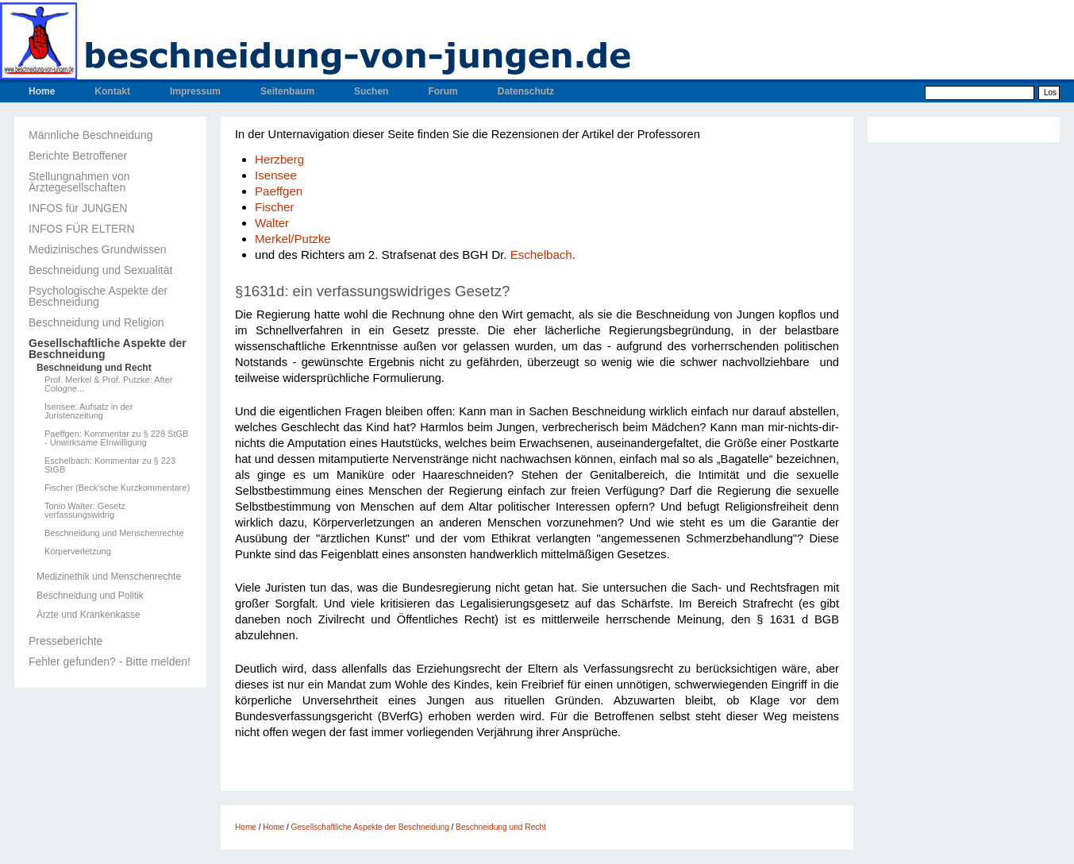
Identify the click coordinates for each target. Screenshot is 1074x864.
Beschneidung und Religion (96, 322)
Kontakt (112, 91)
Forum (442, 91)
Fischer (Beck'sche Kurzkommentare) (117, 488)
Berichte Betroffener (78, 155)
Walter (272, 223)
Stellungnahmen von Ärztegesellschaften (79, 182)
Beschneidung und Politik (90, 595)
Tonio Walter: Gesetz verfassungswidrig (84, 510)
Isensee (276, 175)
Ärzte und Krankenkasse (89, 614)
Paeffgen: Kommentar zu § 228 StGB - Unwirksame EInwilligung (116, 438)
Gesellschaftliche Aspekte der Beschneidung (108, 349)
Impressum (195, 91)
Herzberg (279, 159)
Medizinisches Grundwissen (98, 249)
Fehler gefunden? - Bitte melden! (110, 661)
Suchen (371, 91)
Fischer (274, 207)
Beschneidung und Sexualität (100, 270)
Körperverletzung (77, 551)
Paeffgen (278, 191)
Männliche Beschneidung (90, 135)
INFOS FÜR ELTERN (82, 228)
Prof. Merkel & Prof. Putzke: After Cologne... (108, 384)
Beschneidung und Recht (94, 367)
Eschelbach (541, 254)
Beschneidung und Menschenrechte (114, 533)
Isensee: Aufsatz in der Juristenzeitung (88, 411)
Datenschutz (526, 91)
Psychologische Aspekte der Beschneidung (98, 296)
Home (42, 91)
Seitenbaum (287, 91)
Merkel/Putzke (293, 238)
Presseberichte (65, 640)
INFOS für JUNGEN (78, 208)
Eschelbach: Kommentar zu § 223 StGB (109, 465)
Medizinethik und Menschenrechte (109, 576)
